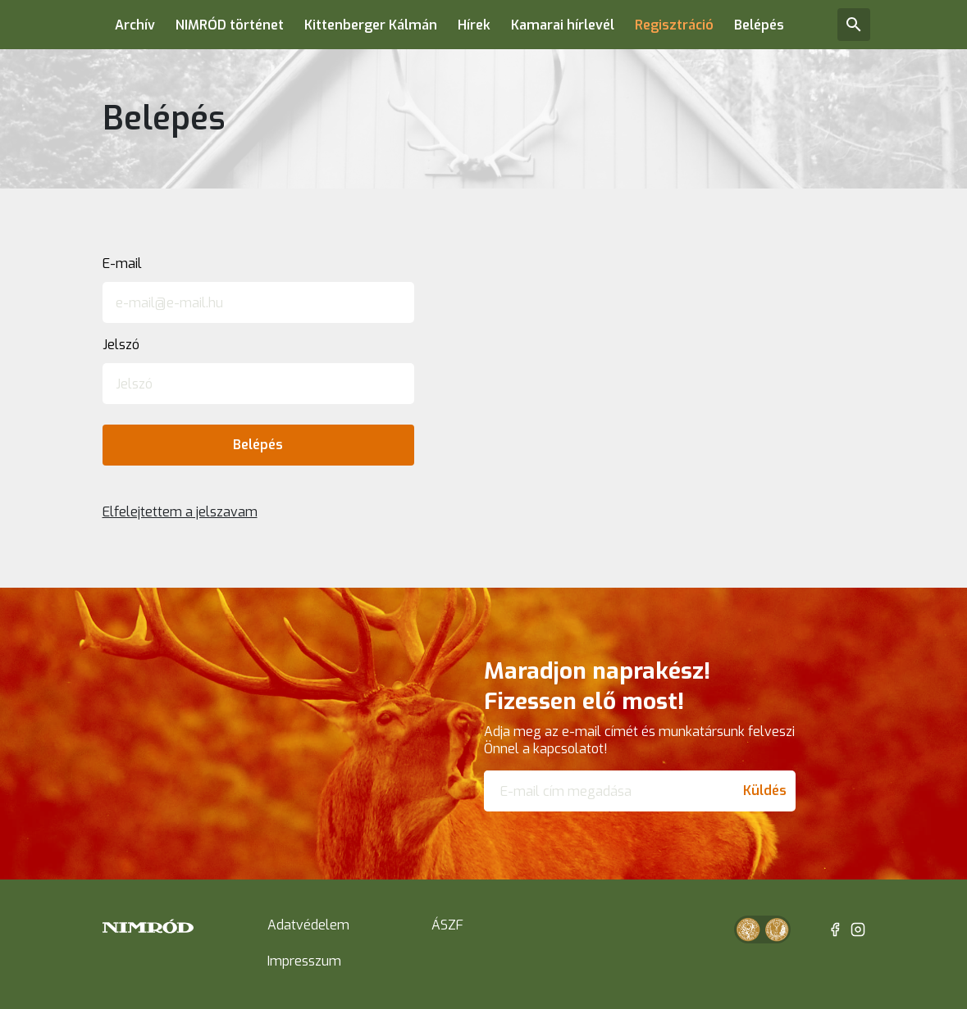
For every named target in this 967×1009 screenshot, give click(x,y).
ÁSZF (447, 925)
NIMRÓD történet (230, 25)
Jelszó (121, 344)
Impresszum (304, 961)
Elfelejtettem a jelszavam (180, 511)
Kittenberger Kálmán (370, 25)
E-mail (122, 263)
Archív (135, 25)
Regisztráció (674, 25)
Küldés (765, 790)
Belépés (759, 25)
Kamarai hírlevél (562, 25)
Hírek (474, 25)
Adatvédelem (308, 925)
